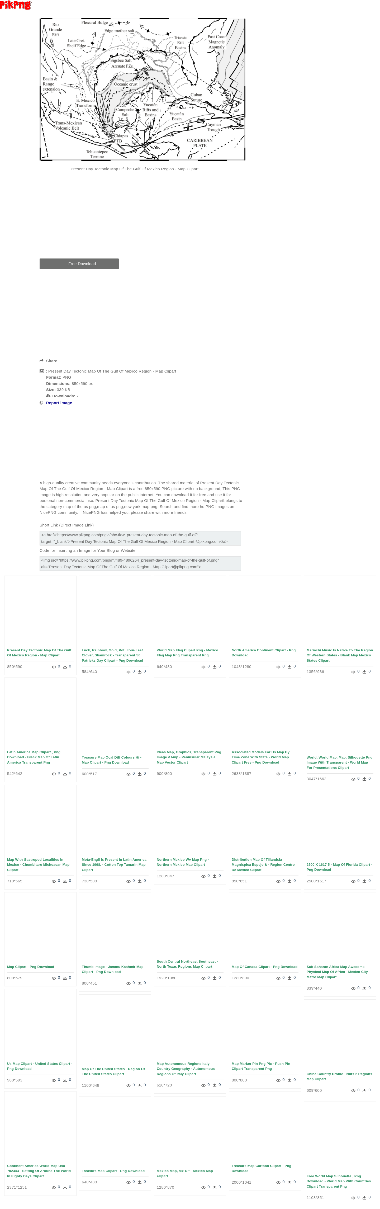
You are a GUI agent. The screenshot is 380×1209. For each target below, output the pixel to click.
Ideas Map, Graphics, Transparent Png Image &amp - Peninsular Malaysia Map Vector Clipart (189, 757)
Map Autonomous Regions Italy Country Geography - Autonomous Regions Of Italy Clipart (186, 1069)
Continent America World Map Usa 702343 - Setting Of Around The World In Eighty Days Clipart (39, 1171)
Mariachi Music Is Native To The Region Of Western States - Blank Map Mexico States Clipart (340, 655)
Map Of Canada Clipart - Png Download (264, 967)
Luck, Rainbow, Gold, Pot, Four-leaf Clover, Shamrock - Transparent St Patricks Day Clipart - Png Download (112, 655)
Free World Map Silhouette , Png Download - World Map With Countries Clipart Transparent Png (339, 1181)
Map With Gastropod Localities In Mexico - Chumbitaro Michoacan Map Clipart (38, 865)
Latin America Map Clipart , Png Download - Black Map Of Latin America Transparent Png (33, 757)
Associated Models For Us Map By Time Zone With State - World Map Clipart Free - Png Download (260, 757)
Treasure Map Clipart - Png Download (113, 1171)
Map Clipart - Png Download (30, 967)
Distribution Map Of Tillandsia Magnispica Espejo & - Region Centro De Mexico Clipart (263, 865)
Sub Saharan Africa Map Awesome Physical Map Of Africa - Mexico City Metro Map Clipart (337, 972)
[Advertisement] (142, 219)
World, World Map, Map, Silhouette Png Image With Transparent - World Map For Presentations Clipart (340, 762)
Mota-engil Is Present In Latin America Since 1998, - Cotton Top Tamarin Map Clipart (114, 865)
